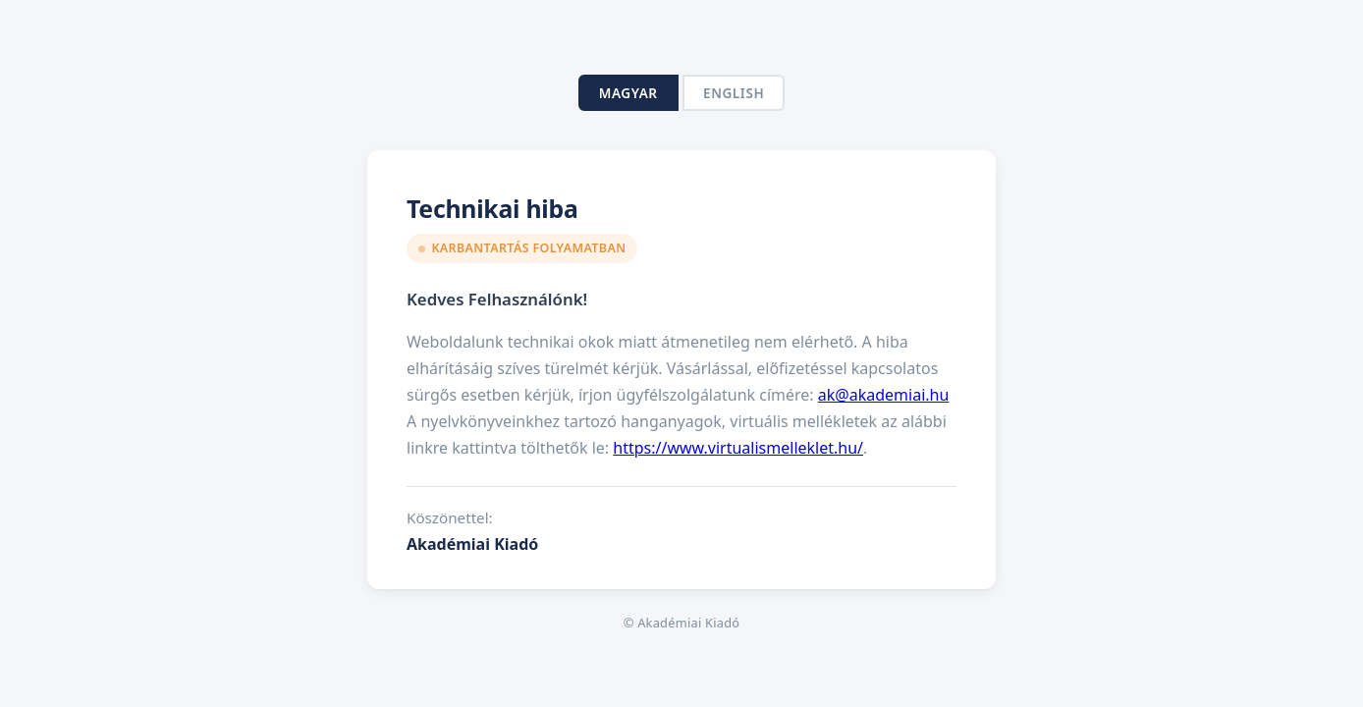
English (733, 92)
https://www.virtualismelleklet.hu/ (738, 448)
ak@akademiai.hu (884, 395)
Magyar (628, 92)
